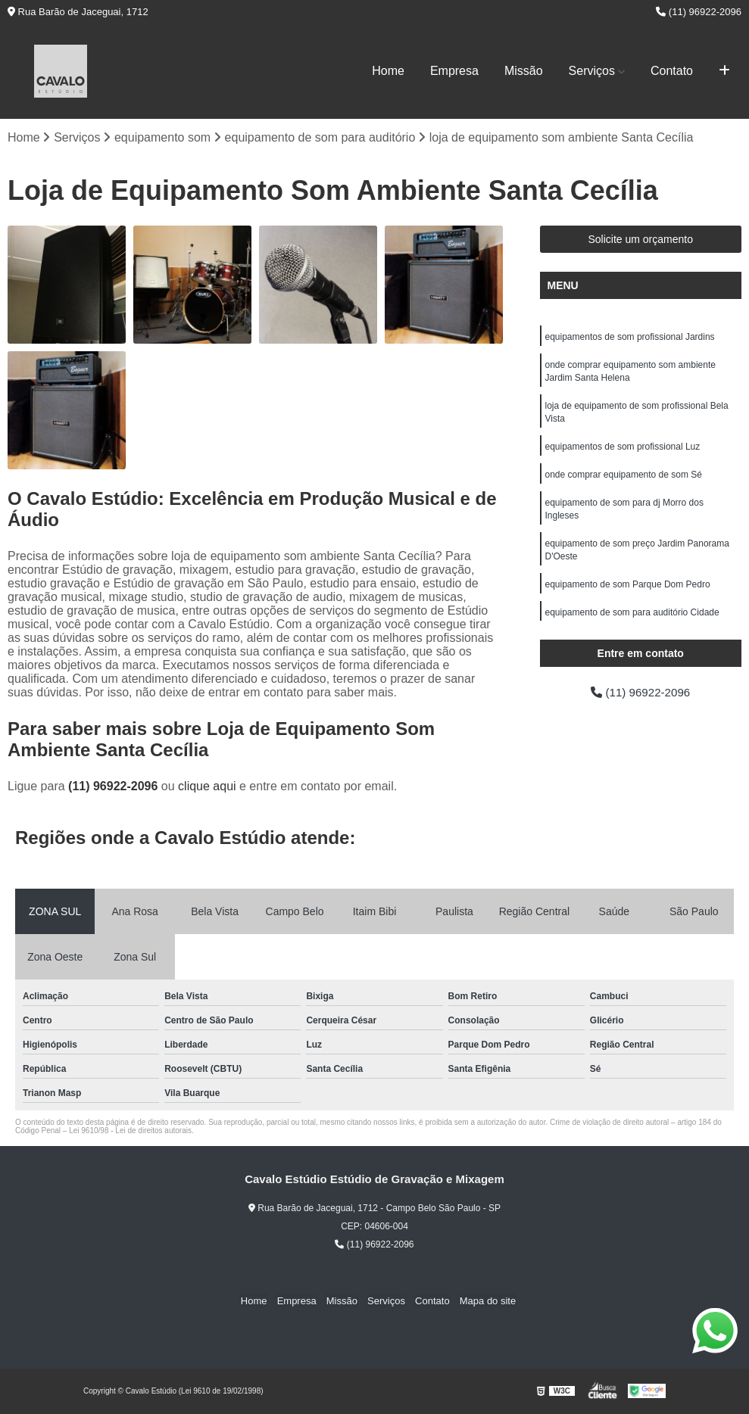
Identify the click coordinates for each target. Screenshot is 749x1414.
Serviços (592, 70)
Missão (523, 70)
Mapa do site (482, 1301)
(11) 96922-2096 (698, 11)
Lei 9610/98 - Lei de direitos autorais (130, 1131)
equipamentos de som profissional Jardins (630, 337)
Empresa (454, 70)
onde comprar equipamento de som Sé (623, 480)
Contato (672, 70)
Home (388, 70)
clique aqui (207, 786)
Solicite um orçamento (640, 240)
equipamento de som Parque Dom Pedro (627, 593)
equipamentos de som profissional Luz (623, 451)
